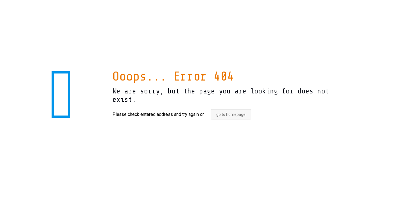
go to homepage (231, 114)
